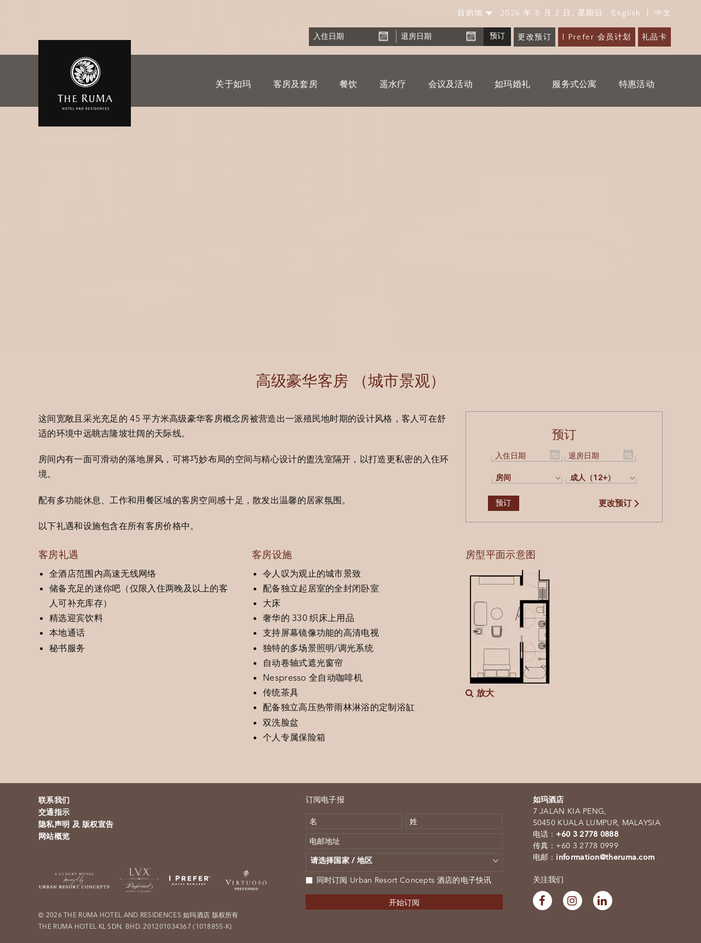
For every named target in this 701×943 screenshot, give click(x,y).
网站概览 (54, 836)
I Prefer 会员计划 (596, 37)
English (626, 13)
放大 (480, 692)
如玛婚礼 (512, 84)
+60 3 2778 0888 (587, 834)
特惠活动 (636, 84)
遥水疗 (393, 84)
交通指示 (54, 812)
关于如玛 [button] (233, 84)
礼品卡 (655, 37)
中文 (663, 12)
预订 (497, 36)
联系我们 (54, 800)
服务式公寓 (574, 84)
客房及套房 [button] (295, 84)
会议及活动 (450, 84)
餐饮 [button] (349, 84)
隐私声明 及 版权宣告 (75, 824)
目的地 (474, 13)
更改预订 (534, 37)
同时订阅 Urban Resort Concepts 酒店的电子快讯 (399, 880)
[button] (35, 172)
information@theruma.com (605, 857)
